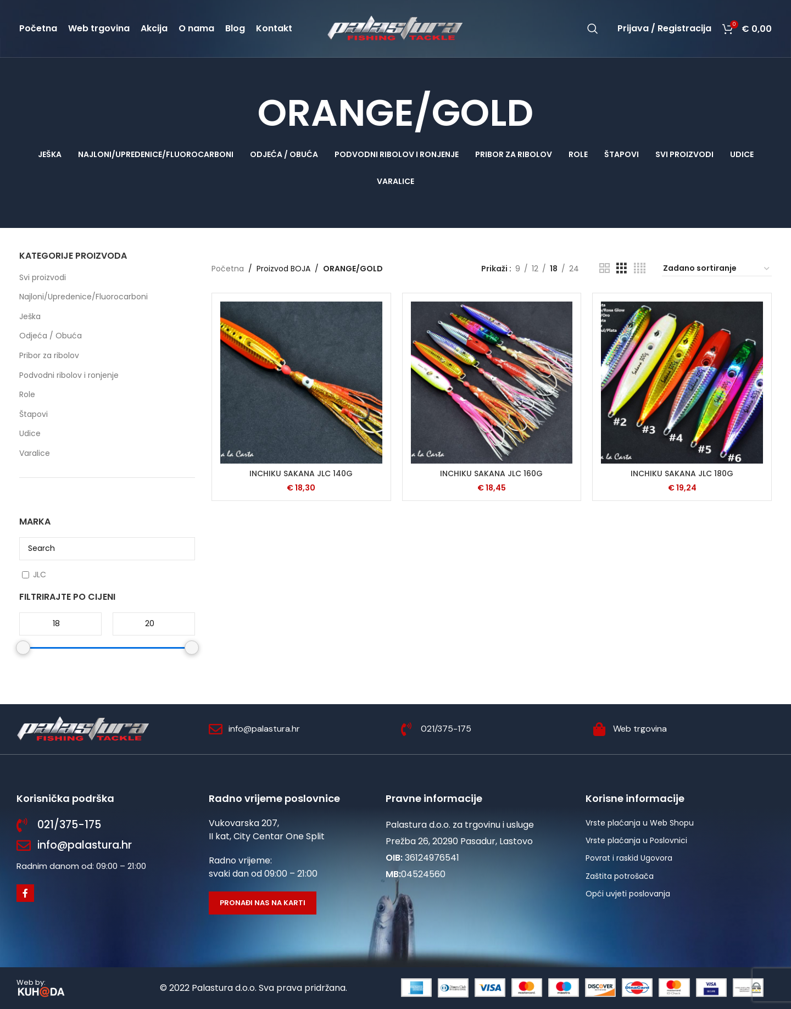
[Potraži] (593, 29)
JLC (39, 574)
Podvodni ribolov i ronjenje (69, 375)
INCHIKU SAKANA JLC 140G (301, 473)
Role (27, 394)
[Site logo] (395, 28)
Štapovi (33, 414)
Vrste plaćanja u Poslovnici (636, 840)
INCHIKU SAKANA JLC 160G (491, 473)
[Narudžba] (717, 268)
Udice (30, 433)
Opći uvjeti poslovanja (628, 893)
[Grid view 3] (621, 268)
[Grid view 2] (604, 268)
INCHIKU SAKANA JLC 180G (682, 473)
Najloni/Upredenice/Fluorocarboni (83, 296)
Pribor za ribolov (49, 355)
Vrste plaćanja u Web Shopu (640, 822)
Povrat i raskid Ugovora (629, 857)
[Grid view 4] (639, 268)
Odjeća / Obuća (50, 335)
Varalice (34, 453)
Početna (227, 268)
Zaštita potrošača (620, 876)
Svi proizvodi (42, 277)
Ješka (30, 316)
